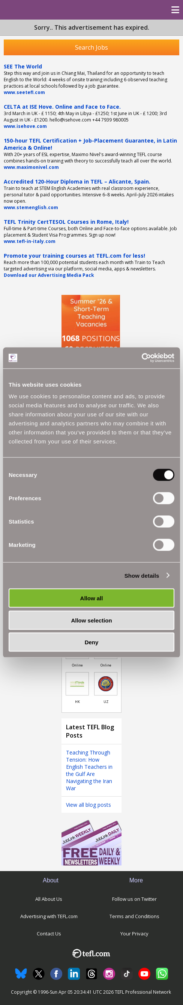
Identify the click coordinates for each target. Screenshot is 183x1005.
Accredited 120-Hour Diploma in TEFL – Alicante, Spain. (77, 181)
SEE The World (23, 66)
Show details (141, 575)
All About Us (48, 899)
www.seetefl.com (24, 92)
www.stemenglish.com (31, 207)
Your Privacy (134, 933)
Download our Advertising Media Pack (49, 275)
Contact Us (49, 933)
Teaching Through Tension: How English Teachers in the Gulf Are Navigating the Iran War (89, 770)
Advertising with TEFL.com (49, 916)
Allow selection (91, 620)
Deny (92, 642)
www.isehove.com (25, 126)
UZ (106, 701)
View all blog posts (88, 804)
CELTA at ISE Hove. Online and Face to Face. (62, 106)
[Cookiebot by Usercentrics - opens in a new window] (141, 358)
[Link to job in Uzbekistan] (105, 683)
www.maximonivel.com (31, 167)
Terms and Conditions (134, 916)
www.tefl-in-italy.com (30, 241)
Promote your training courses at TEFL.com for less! (74, 255)
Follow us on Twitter (134, 899)
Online (77, 665)
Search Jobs (91, 47)
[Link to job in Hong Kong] (77, 683)
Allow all (91, 598)
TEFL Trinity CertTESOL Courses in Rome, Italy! (66, 221)
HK (77, 701)
